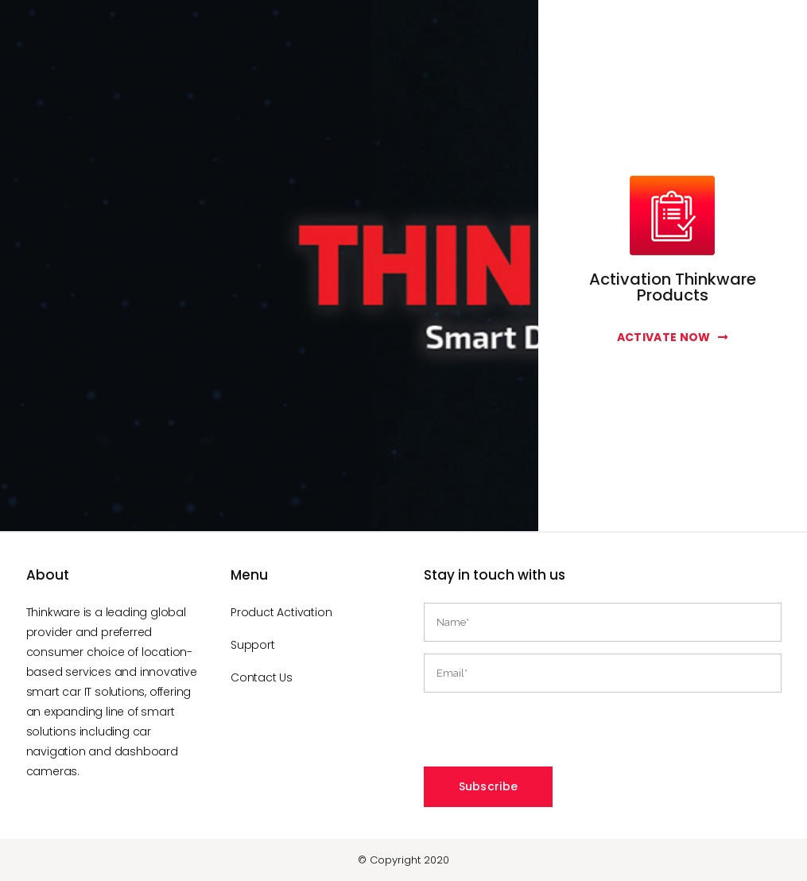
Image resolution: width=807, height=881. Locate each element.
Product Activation (281, 612)
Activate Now (672, 337)
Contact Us (262, 677)
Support (253, 645)
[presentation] (544, 735)
